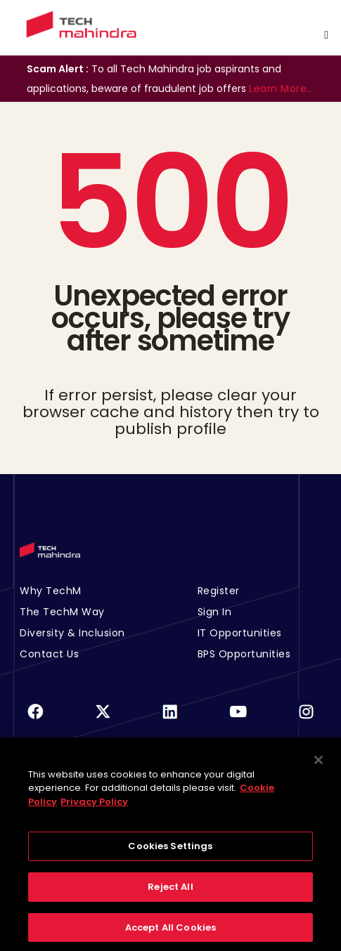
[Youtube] (238, 720)
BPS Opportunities (244, 654)
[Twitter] (102, 720)
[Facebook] (35, 720)
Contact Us (49, 654)
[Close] (318, 764)
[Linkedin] (170, 720)
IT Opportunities (240, 633)
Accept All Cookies (170, 932)
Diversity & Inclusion (72, 633)
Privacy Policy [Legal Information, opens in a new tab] (94, 806)
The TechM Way (62, 612)
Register (219, 591)
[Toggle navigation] (326, 35)
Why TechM (51, 591)
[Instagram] (305, 720)
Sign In (215, 612)
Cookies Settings (170, 851)
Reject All (170, 891)
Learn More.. (280, 88)
